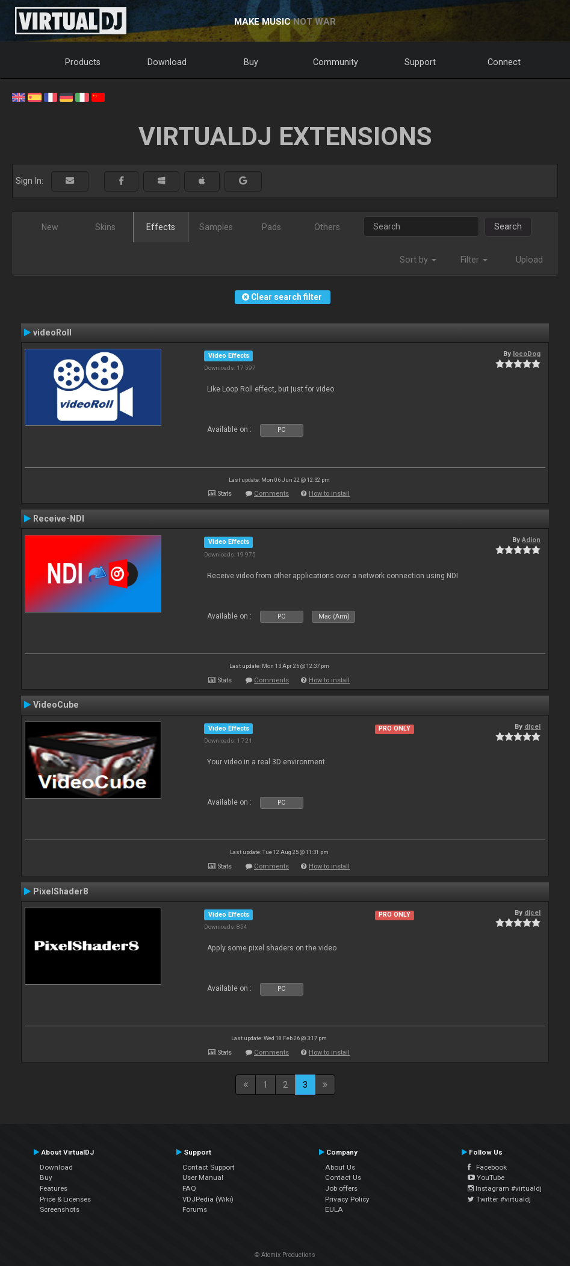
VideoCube (56, 704)
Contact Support (208, 1167)
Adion (531, 539)
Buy (251, 62)
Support (420, 62)
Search (508, 226)
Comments (271, 493)
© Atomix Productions (285, 1255)
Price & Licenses (65, 1199)
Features (53, 1188)
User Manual (202, 1177)
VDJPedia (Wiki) (208, 1199)
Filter (474, 259)
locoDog (527, 353)
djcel (532, 726)
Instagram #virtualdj (505, 1188)
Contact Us (343, 1177)
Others (327, 227)
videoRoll (52, 332)
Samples (216, 227)
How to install (329, 493)
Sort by (418, 259)
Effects (160, 227)
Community (335, 62)
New (50, 227)
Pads (271, 227)
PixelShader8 (60, 891)
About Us (340, 1167)
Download (167, 62)
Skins (105, 227)
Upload (529, 259)
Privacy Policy (347, 1199)
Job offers (341, 1188)
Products (83, 62)
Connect (504, 62)
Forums (194, 1209)
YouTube (486, 1177)
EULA (334, 1209)
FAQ (189, 1188)
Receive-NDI (58, 518)
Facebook (487, 1167)
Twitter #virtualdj (499, 1199)
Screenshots (59, 1209)
